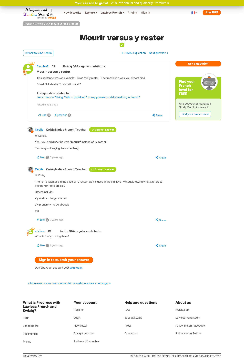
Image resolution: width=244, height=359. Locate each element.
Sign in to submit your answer (64, 260)
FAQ (127, 309)
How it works (72, 12)
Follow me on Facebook (190, 325)
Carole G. (43, 66)
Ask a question (198, 63)
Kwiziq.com (182, 309)
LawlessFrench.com (187, 317)
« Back (38, 53)
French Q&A (41, 23)
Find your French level (195, 114)
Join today (76, 267)
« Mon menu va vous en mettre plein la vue (54, 283)
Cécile (39, 129)
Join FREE (211, 12)
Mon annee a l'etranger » (95, 283)
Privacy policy (32, 356)
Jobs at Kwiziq (133, 317)
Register (79, 309)
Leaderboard (30, 325)
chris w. (40, 231)
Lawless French (112, 12)
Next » (158, 53)
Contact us (131, 333)
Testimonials (30, 333)
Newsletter (80, 325)
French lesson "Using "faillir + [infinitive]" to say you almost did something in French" (88, 97)
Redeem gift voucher (86, 341)
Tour (26, 317)
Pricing (132, 12)
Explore (91, 12)
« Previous (133, 53)
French (28, 23)
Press (128, 325)
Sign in (145, 12)
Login (77, 317)
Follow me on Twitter (188, 333)
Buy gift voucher (84, 333)
